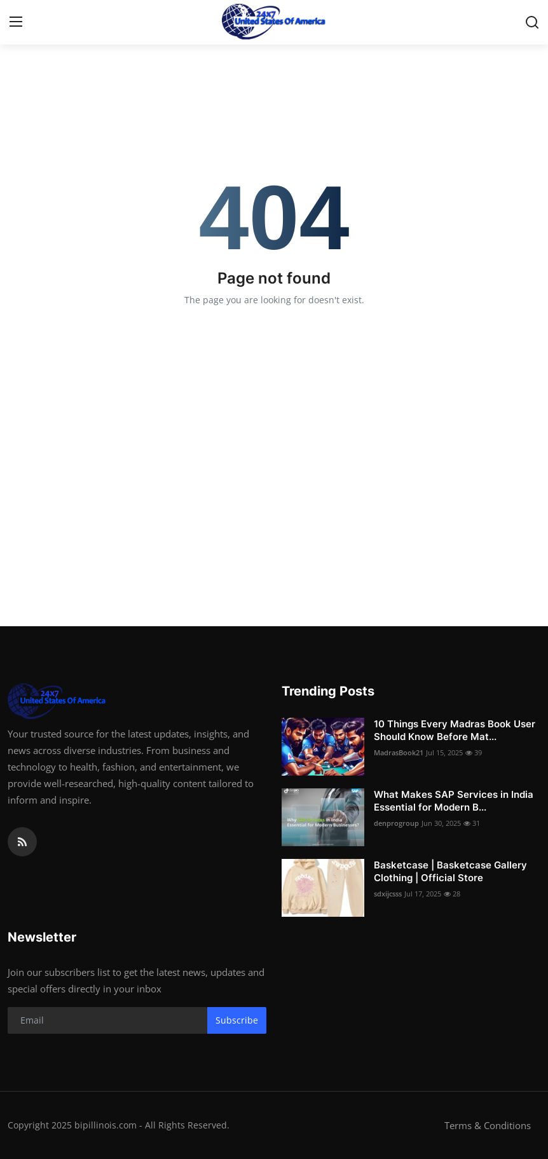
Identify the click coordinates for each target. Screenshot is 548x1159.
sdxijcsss (388, 893)
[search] (532, 22)
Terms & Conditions (487, 1125)
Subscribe (237, 1020)
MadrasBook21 (398, 752)
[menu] (16, 22)
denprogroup (396, 823)
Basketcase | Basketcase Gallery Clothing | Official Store (450, 871)
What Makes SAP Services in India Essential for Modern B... (453, 800)
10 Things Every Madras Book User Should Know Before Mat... (454, 730)
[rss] (22, 841)
